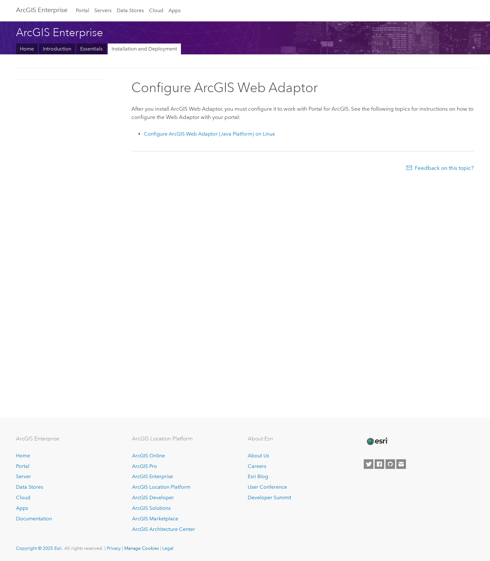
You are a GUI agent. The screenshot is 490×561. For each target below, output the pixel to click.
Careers (257, 466)
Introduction (57, 49)
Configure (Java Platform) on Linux (209, 134)
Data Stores (130, 10)
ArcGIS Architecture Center (163, 529)
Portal (82, 10)
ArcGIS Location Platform (161, 487)
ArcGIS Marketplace (155, 519)
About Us (258, 456)
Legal (168, 548)
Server (23, 476)
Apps (174, 10)
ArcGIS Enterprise (41, 10)
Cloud (156, 10)
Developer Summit (269, 497)
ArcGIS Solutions (151, 508)
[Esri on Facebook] (379, 464)
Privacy (114, 548)
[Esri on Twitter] (368, 464)
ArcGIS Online (148, 456)
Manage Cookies (141, 548)
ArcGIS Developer (153, 497)
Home (27, 49)
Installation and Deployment (144, 49)
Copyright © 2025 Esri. (39, 548)
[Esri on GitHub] (390, 464)
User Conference (267, 487)
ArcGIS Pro (144, 466)
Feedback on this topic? (444, 168)
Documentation (34, 519)
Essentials (91, 49)
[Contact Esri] (401, 464)
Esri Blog (258, 476)
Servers (103, 10)
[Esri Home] (377, 441)
